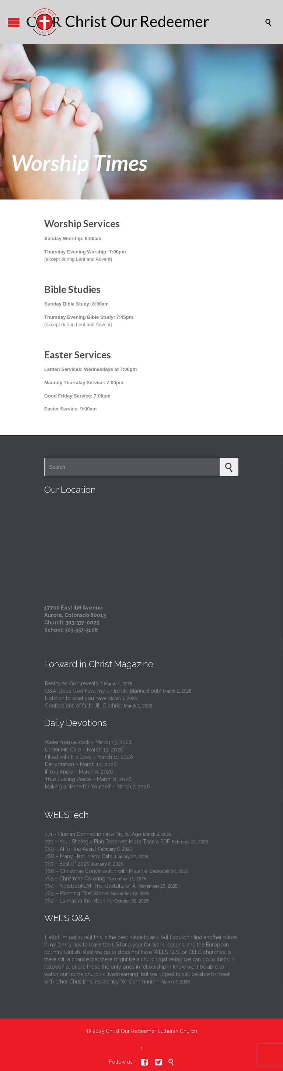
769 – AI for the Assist (70, 849)
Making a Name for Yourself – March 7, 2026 (97, 786)
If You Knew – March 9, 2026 (79, 772)
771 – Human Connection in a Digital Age (93, 834)
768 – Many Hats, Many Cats (78, 856)
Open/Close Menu (14, 22)
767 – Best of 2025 (67, 864)
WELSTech (66, 814)
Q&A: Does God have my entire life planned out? (103, 691)
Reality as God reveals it (73, 683)
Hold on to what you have (75, 698)
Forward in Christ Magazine (98, 664)
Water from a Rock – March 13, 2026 (88, 742)
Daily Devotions (75, 722)
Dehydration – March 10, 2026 (81, 764)
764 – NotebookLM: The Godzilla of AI (91, 886)
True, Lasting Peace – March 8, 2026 (88, 779)
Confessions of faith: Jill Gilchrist (83, 706)
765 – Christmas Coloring (75, 878)
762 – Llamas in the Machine (78, 901)
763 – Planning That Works (77, 893)
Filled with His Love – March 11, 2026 (89, 757)
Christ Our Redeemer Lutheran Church (151, 1031)
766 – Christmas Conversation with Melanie (96, 871)
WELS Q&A (67, 918)
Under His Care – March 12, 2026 (84, 750)
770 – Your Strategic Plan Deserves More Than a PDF (107, 842)
